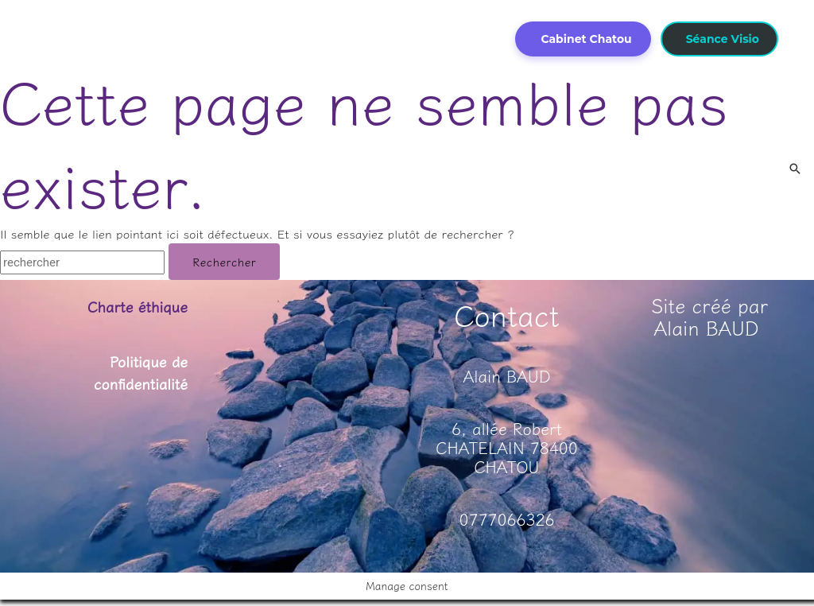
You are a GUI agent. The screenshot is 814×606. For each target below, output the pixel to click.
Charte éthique (132, 305)
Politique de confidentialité (135, 371)
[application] (219, 14)
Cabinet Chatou (586, 39)
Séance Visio (722, 39)
